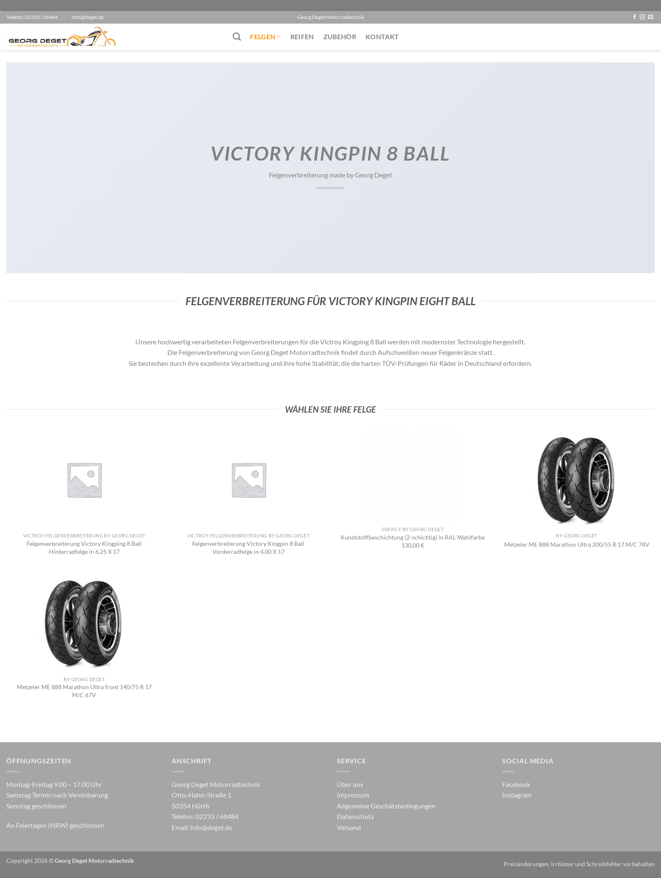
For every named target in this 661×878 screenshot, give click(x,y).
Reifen (302, 36)
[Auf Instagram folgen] (642, 17)
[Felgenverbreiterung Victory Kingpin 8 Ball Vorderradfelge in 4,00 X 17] (248, 479)
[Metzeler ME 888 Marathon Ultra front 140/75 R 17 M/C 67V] (84, 623)
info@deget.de (211, 827)
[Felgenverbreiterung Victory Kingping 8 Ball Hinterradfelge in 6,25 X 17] (84, 479)
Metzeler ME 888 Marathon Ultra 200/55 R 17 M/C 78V (577, 544)
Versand (349, 827)
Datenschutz (355, 816)
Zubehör (339, 36)
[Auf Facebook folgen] (634, 17)
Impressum (353, 795)
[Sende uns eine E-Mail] (650, 17)
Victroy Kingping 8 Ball (353, 342)
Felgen (265, 36)
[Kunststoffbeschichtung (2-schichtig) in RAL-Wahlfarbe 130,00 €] (412, 476)
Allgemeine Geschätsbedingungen (386, 806)
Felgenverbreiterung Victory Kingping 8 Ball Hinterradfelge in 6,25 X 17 (84, 547)
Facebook (516, 784)
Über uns (350, 784)
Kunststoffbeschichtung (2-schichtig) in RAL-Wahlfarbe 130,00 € (413, 541)
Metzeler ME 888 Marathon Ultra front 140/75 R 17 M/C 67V (84, 690)
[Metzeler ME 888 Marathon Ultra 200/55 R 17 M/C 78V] (577, 479)
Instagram (517, 795)
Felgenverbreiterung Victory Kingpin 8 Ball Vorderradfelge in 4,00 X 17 (248, 547)
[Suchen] (237, 36)
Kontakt (382, 36)
